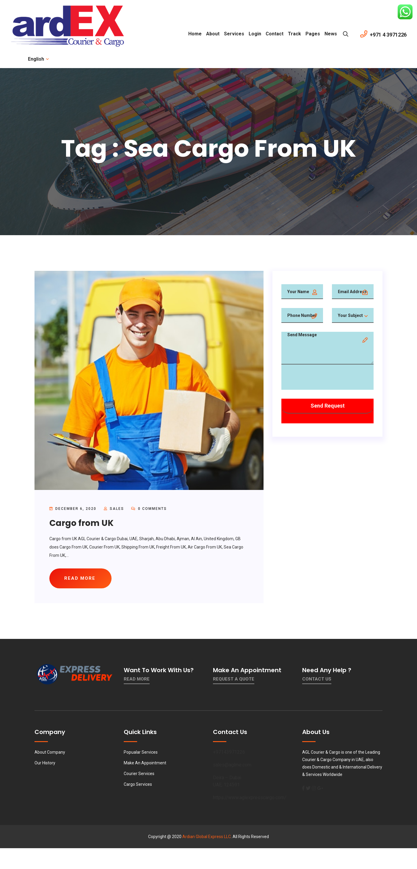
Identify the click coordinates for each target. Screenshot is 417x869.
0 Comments (149, 509)
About (213, 34)
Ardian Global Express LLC (206, 836)
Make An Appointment (145, 762)
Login (255, 34)
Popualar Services (141, 752)
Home (195, 34)
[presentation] (326, 378)
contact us (316, 679)
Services (234, 34)
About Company (50, 752)
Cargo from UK (81, 523)
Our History (45, 762)
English (38, 59)
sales (117, 509)
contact (274, 34)
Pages (312, 34)
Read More (137, 679)
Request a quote (233, 679)
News (330, 34)
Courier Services (139, 773)
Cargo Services (138, 784)
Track (294, 34)
